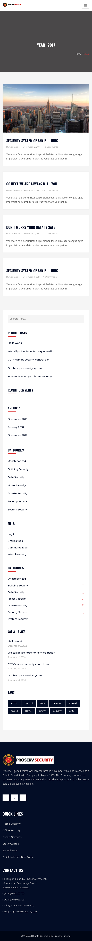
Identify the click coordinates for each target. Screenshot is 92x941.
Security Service (17, 501)
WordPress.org (17, 554)
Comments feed (18, 547)
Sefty (71, 711)
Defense (57, 703)
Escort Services (12, 837)
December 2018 (17, 419)
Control (29, 703)
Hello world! (15, 343)
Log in (11, 534)
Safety (42, 711)
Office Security (11, 830)
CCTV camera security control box (28, 359)
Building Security (18, 469)
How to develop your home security (30, 376)
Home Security (17, 485)
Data (42, 703)
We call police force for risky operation (31, 351)
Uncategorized (17, 461)
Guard (14, 711)
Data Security (16, 477)
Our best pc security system (25, 368)
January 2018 (16, 427)
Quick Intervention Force (18, 857)
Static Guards (11, 843)
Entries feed (15, 540)
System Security (18, 509)
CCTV (14, 703)
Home (78, 53)
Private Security (17, 493)
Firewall (73, 703)
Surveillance (10, 850)
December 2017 (17, 435)
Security (57, 711)
